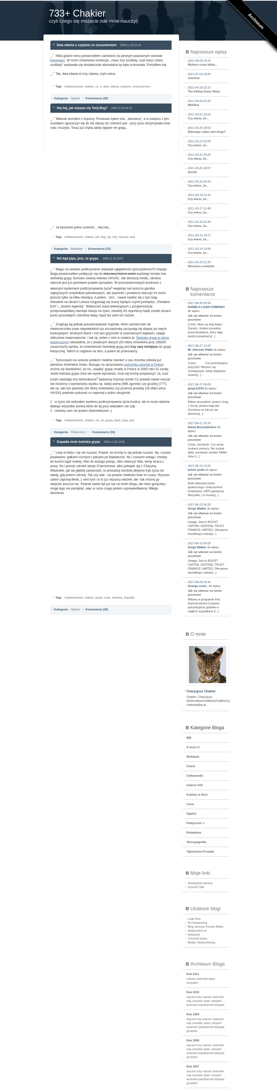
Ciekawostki (195, 775)
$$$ (189, 737)
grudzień (192, 1030)
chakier (89, 86)
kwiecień (202, 978)
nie (97, 420)
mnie (107, 597)
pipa (125, 420)
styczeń (191, 996)
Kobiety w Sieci (197, 794)
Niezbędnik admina (200, 883)
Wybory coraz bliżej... (208, 62)
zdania (114, 86)
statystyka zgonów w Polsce (143, 364)
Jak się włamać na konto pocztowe (205, 317)
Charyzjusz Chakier (201, 691)
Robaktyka (194, 832)
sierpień (216, 1000)
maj (189, 1000)
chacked (208, 76)
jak (97, 236)
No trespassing (197, 922)
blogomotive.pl (197, 930)
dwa (105, 86)
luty (199, 996)
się (109, 236)
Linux (190, 804)
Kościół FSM (196, 887)
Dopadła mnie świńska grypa (78, 442)
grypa (109, 420)
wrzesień (192, 982)
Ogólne (75, 98)
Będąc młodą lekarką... (202, 942)
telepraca (194, 934)
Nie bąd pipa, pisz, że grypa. (78, 258)
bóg (103, 236)
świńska (117, 597)
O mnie (198, 634)
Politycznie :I (79, 432)
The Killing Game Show (208, 89)
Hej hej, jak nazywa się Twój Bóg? (82, 108)
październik (206, 1004)
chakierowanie (73, 86)
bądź (117, 420)
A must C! (193, 747)
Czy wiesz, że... (208, 116)
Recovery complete (208, 264)
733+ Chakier (77, 13)
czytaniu (125, 86)
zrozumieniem (141, 86)
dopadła (129, 597)
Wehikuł (208, 102)
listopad (219, 1004)
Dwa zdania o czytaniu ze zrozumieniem (87, 45)
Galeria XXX (195, 785)
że (102, 420)
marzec (191, 978)
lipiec (212, 978)
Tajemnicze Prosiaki (200, 851)
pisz (132, 420)
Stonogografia (196, 842)
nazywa (123, 236)
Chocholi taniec (198, 938)
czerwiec (197, 1000)
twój (132, 236)
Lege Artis (194, 918)
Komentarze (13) (99, 248)
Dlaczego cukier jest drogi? (208, 129)
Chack (191, 766)
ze (96, 86)
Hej (114, 236)
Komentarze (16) (104, 432)
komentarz (57, 60)
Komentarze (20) (97, 98)
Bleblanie (76, 248)
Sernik (208, 170)
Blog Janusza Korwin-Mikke (205, 926)
